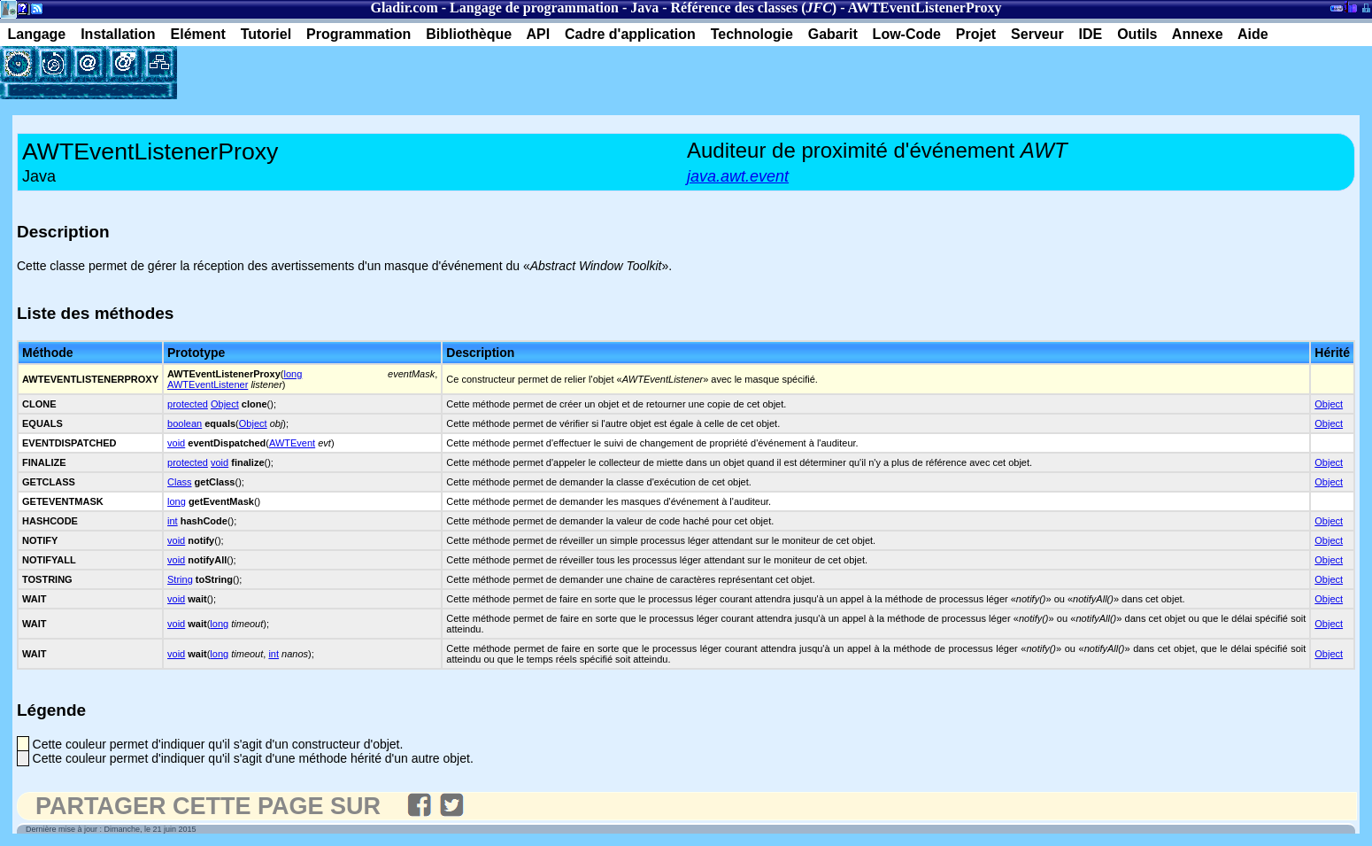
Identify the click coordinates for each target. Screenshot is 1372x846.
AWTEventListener (207, 384)
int (172, 521)
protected (187, 404)
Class (179, 482)
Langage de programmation (534, 7)
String (180, 579)
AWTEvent (292, 443)
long (292, 374)
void (176, 443)
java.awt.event (738, 176)
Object (225, 404)
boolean (184, 423)
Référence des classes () (754, 7)
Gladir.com (403, 7)
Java (644, 7)
